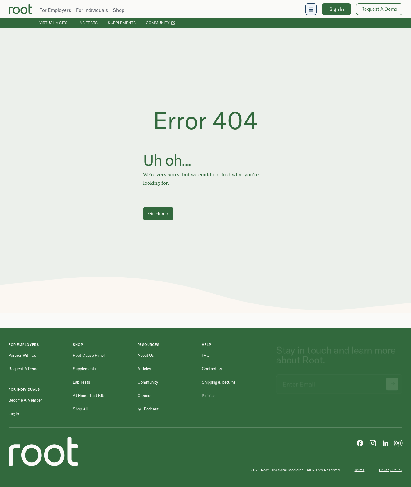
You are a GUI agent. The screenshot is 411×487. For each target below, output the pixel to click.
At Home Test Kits (89, 395)
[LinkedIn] (385, 442)
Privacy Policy (390, 470)
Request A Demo (379, 9)
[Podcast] (398, 442)
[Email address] (339, 381)
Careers (145, 395)
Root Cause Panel (89, 355)
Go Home (158, 213)
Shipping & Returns (219, 382)
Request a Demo (23, 368)
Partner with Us (22, 355)
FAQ (205, 355)
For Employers (55, 10)
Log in (14, 413)
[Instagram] (372, 442)
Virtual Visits (53, 22)
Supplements (122, 22)
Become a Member (25, 400)
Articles (144, 368)
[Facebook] (360, 442)
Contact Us (212, 368)
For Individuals (92, 10)
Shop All (80, 408)
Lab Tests (87, 22)
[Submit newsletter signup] (392, 381)
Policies (209, 395)
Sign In (336, 9)
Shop (118, 10)
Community (160, 22)
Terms (360, 470)
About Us (146, 355)
